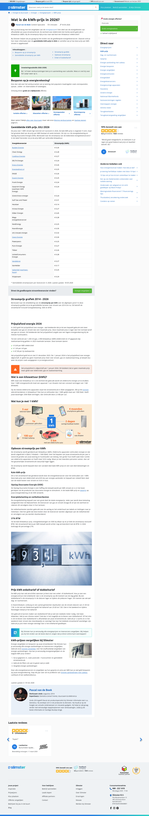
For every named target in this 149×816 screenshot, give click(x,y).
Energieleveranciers (108, 81)
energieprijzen (51, 30)
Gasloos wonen (80, 120)
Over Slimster (81, 791)
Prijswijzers (12, 791)
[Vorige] (8, 737)
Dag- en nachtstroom (108, 55)
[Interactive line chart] (51, 314)
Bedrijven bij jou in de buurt (19, 802)
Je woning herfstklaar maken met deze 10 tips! (118, 171)
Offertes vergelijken (15, 799)
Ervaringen (80, 795)
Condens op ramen (107, 201)
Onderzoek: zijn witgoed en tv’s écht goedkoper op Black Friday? (114, 186)
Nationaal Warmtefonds (109, 96)
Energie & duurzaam (20, 13)
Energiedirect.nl (18, 169)
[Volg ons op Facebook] (111, 806)
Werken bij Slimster (83, 802)
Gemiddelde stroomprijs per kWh (27, 55)
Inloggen (79, 787)
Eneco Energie (17, 165)
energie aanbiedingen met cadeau (74, 671)
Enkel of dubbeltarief (63, 58)
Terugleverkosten (107, 111)
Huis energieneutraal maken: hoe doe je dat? (117, 168)
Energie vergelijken (82, 291)
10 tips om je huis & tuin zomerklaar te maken (118, 175)
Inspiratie (12, 787)
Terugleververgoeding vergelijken (113, 115)
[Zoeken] (96, 7)
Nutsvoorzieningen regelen (110, 100)
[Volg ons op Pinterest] (117, 806)
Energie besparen (107, 66)
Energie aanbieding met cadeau (112, 62)
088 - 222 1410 (118, 787)
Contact (45, 799)
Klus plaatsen (106, 7)
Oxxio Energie (17, 237)
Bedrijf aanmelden (120, 7)
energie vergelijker (29, 647)
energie (86, 388)
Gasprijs (103, 59)
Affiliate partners (48, 795)
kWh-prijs (57, 13)
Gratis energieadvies (110, 28)
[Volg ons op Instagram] (114, 806)
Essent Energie (17, 178)
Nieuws (79, 799)
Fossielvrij (104, 89)
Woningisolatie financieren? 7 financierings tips (116, 192)
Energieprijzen (45, 13)
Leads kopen (47, 791)
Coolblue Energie (18, 156)
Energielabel (105, 78)
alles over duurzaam (34, 120)
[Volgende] (141, 737)
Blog (10, 806)
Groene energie (106, 93)
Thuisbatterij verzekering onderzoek (114, 197)
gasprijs (83, 489)
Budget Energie (18, 148)
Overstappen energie (108, 104)
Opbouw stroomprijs (62, 55)
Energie (34, 13)
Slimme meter (105, 108)
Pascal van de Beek (23, 25)
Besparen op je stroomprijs (25, 52)
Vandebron (16, 261)
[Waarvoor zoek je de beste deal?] (60, 7)
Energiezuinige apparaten (110, 85)
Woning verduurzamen (63, 120)
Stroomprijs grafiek (62, 52)
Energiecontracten (107, 74)
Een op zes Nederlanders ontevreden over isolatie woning (116, 180)
